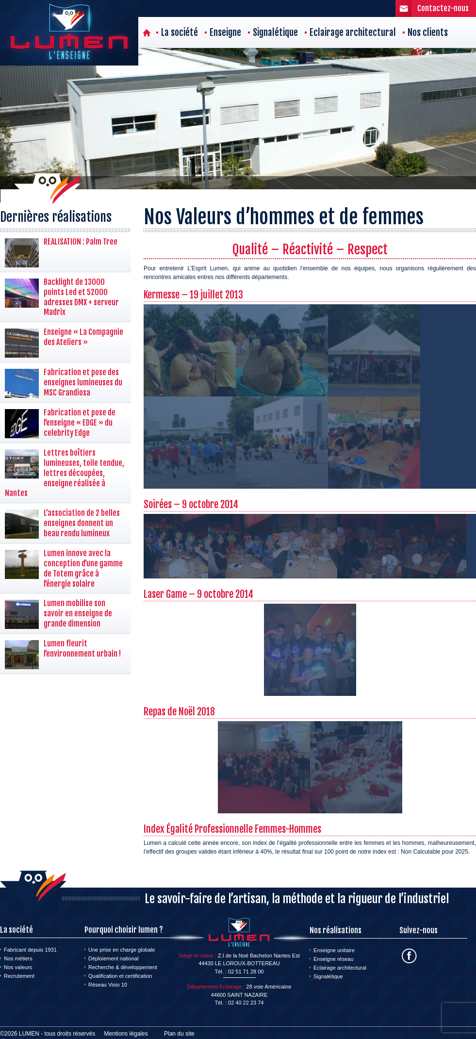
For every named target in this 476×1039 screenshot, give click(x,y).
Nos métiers (18, 958)
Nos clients (428, 32)
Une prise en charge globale (121, 950)
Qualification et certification (120, 976)
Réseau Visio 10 (107, 985)
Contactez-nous (443, 8)
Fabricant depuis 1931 (30, 950)
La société (179, 32)
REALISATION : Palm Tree (80, 242)
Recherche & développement (122, 967)
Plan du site (179, 1033)
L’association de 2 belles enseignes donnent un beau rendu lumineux (82, 523)
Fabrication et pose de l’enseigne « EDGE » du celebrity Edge (79, 423)
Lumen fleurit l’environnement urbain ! (82, 649)
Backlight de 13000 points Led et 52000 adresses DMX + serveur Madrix (81, 297)
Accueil (146, 32)
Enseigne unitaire (334, 950)
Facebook (409, 955)
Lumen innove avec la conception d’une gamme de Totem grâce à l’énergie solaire (83, 568)
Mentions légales (126, 1033)
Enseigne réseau (333, 959)
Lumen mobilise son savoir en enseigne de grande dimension (78, 613)
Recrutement (19, 976)
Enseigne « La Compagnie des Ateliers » (83, 337)
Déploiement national (113, 958)
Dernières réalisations (56, 217)
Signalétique (275, 32)
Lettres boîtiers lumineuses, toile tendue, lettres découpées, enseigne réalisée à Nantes (64, 473)
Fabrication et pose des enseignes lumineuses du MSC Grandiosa (83, 382)
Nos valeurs (18, 967)
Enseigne (225, 32)
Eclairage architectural (353, 32)
